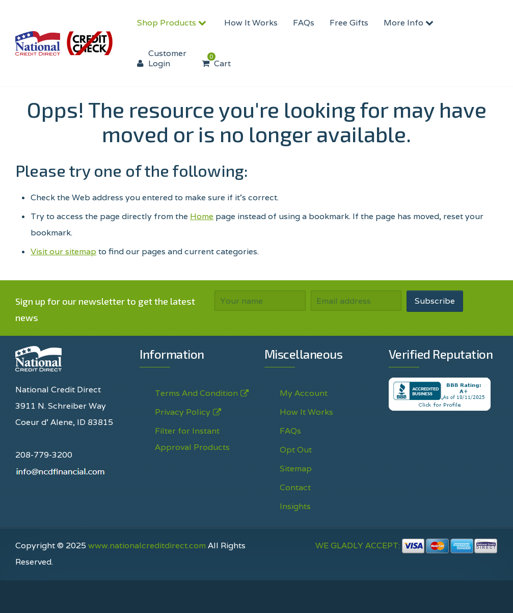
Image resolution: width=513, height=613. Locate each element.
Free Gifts (349, 22)
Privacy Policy (182, 412)
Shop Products (173, 22)
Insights (295, 506)
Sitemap (296, 468)
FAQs (303, 22)
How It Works (251, 22)
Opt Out (296, 449)
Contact (295, 487)
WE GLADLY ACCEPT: (406, 545)
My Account (304, 393)
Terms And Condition (196, 393)
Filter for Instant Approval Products (192, 438)
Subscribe (435, 301)
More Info (410, 22)
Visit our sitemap (63, 251)
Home (201, 216)
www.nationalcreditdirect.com (147, 545)
